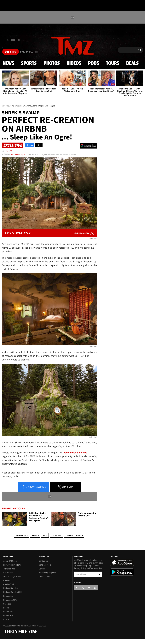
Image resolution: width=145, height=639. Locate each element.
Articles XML (8, 584)
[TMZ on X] (8, 40)
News (8, 63)
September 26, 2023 (19, 154)
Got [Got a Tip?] (10, 52)
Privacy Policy (80, 568)
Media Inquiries (45, 576)
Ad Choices (8, 573)
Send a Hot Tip (45, 565)
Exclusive (56, 535)
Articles (6, 580)
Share (33, 487)
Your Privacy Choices (12, 576)
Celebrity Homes (74, 535)
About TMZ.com (10, 561)
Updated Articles (10, 588)
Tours (112, 63)
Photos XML (8, 615)
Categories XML (10, 600)
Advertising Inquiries (47, 573)
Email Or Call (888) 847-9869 (33, 52)
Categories (8, 596)
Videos (74, 63)
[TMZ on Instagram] (18, 40)
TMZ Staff (9, 150)
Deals (132, 63)
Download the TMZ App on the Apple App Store (122, 562)
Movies (35, 535)
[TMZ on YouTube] (89, 587)
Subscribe (99, 574)
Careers (42, 569)
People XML (8, 612)
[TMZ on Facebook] (4, 40)
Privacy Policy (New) (12, 565)
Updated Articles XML (12, 592)
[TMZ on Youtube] (13, 40)
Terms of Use (9, 569)
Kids (45, 535)
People (6, 608)
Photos (52, 63)
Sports (29, 63)
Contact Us (43, 561)
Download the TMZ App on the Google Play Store (122, 572)
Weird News (21, 535)
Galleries (7, 604)
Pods (93, 63)
